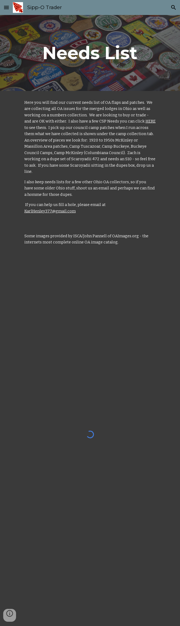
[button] (6, 7)
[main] (90, 53)
